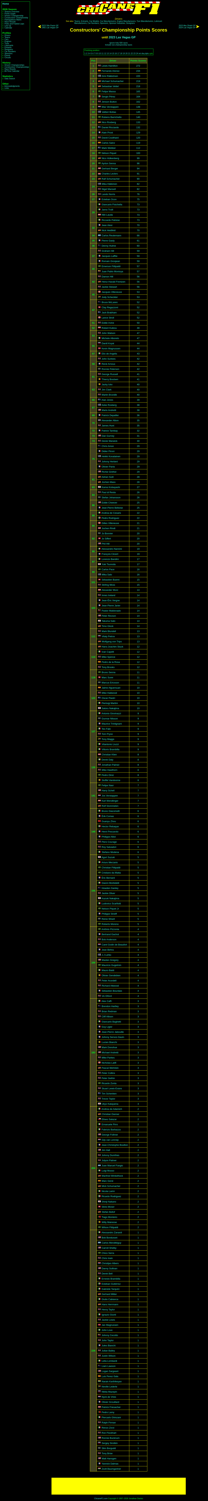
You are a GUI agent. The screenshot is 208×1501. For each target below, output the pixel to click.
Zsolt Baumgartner (111, 1468)
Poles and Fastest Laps (14, 24)
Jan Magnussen (110, 1325)
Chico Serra (108, 1253)
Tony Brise (107, 1453)
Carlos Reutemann (111, 235)
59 (138, 251)
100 (138, 153)
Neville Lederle (109, 1386)
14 (110, 53)
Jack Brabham (109, 312)
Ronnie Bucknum (111, 1438)
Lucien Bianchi (109, 1042)
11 (103, 53)
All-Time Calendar (11, 71)
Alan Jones (107, 400)
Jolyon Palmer (109, 1160)
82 (138, 184)
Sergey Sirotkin (110, 1443)
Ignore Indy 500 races (118, 43)
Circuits (7, 58)
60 (138, 245)
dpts (147, 53)
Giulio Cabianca (110, 1299)
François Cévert (110, 554)
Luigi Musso (108, 1170)
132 (138, 127)
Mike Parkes (108, 1057)
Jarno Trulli (107, 209)
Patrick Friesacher (111, 1407)
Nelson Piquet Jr (110, 908)
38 (138, 405)
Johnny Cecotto (110, 1335)
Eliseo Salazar (109, 1119)
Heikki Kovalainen (111, 456)
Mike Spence (108, 657)
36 (138, 415)
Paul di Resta (109, 492)
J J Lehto (106, 955)
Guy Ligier (107, 1026)
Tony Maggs (108, 739)
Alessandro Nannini (112, 548)
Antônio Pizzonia (110, 929)
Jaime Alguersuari (111, 687)
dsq (143, 53)
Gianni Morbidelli (110, 883)
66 (138, 235)
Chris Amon (108, 446)
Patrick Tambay (110, 430)
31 (138, 435)
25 (138, 502)
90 (138, 178)
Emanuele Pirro (110, 1124)
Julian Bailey (108, 1350)
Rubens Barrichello (112, 117)
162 (138, 101)
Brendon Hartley (110, 1006)
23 (134, 53)
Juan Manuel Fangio (112, 1165)
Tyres (6, 43)
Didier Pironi (108, 451)
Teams (7, 37)
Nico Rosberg (109, 122)
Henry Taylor (108, 1309)
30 (138, 441)
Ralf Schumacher (111, 178)
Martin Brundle (109, 394)
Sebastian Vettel (110, 86)
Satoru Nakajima (110, 708)
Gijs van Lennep (110, 1139)
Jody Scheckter (110, 297)
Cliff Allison (107, 1016)
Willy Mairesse (109, 1222)
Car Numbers (10, 51)
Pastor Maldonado (111, 610)
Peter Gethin (108, 1078)
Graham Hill (108, 251)
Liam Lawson (108, 1366)
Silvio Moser (108, 1206)
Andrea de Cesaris (111, 513)
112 (138, 148)
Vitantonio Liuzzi (110, 744)
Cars (6, 39)
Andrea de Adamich (112, 1109)
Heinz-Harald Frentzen (113, 281)
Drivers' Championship (13, 16)
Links (6, 88)
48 (138, 328)
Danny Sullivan (109, 1268)
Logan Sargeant (110, 1371)
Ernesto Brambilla (111, 1278)
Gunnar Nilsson (110, 718)
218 (138, 86)
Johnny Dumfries (110, 1155)
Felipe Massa (109, 91)
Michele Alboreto (110, 338)
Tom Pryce (107, 734)
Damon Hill (107, 276)
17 (119, 53)
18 (121, 53)
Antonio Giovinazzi (111, 713)
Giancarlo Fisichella (112, 204)
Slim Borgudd (109, 1448)
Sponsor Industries (117, 23)
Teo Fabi (106, 728)
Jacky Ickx (107, 384)
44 (138, 343)
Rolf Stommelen (110, 806)
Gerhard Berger (110, 168)
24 (137, 53)
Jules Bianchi (108, 1345)
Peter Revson (109, 615)
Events (7, 55)
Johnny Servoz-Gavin (113, 1037)
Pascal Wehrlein (110, 1068)
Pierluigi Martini (110, 703)
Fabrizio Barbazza (111, 1129)
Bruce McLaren (110, 302)
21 (129, 53)
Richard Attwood (110, 985)
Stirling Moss (108, 584)
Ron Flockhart (109, 1432)
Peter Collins (108, 1073)
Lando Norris (108, 194)
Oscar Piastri (108, 698)
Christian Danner (110, 1114)
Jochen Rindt (108, 528)
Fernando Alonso (111, 71)
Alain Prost (107, 132)
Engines (7, 41)
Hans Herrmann (110, 1304)
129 (138, 132)
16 (116, 53)
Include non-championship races (118, 45)
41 (138, 374)
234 (138, 71)
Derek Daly (107, 759)
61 (138, 240)
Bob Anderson (109, 939)
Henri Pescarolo (110, 831)
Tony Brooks (108, 667)
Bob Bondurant (109, 1237)
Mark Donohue (109, 1047)
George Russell (110, 374)
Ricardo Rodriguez (111, 1196)
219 (138, 81)
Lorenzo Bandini (110, 559)
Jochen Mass (108, 482)
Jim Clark (106, 389)
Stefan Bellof (108, 1212)
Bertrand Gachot (110, 934)
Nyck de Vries (109, 1397)
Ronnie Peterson (110, 369)
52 (138, 302)
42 (138, 358)
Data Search (9, 79)
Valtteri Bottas (109, 112)
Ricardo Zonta (109, 1083)
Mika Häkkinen (109, 184)
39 (138, 400)
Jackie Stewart (109, 286)
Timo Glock (107, 626)
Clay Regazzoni (110, 307)
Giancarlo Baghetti (111, 1021)
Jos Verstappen (110, 795)
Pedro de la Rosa (111, 662)
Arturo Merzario (110, 862)
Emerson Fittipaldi (111, 266)
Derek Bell (107, 1273)
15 (113, 53)
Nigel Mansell (109, 189)
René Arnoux (108, 364)
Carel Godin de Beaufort (114, 944)
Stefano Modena (110, 852)
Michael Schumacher (113, 81)
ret (140, 53)
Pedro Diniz (108, 775)
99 (138, 158)
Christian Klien (109, 754)
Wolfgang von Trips (112, 641)
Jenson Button (109, 101)
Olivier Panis (108, 466)
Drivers (7, 35)
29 (138, 446)
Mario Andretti (109, 410)
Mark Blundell (109, 631)
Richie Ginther (109, 471)
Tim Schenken (109, 1093)
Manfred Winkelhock (112, 1175)
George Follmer (110, 1134)
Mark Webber (109, 148)
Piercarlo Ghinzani (111, 1417)
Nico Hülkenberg (110, 158)
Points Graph (9, 14)
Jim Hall (106, 1150)
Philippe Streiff (109, 913)
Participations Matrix (12, 20)
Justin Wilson (108, 1355)
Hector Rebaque (110, 826)
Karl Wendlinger (110, 800)
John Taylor (108, 1340)
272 (138, 65)
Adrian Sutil (107, 477)
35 (138, 420)
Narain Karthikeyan (112, 1381)
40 (138, 384)
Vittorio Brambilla (111, 749)
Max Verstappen (110, 106)
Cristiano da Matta (111, 872)
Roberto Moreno (110, 924)
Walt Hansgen (109, 1458)
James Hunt (108, 425)
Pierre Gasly (108, 240)
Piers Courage (109, 841)
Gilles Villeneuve (110, 523)
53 (138, 292)
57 (138, 266)
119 (138, 142)
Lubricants (8, 45)
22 (132, 53)
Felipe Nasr (108, 785)
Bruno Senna (108, 672)
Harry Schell (108, 790)
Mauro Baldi (108, 970)
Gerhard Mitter (109, 1294)
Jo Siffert (106, 538)
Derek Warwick (110, 441)
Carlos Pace (108, 569)
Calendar (8, 28)
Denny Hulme (109, 245)
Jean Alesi (107, 225)
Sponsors (8, 53)
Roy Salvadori (109, 847)
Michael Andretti (110, 1052)
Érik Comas (108, 816)
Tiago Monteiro (109, 1217)
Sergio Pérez (108, 96)
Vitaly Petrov (108, 636)
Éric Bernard (108, 877)
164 (138, 96)
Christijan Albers (110, 1263)
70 (138, 225)
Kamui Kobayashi (111, 487)
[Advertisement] (119, 1486)
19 (124, 53)
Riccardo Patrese (111, 220)
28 (138, 477)
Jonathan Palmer (111, 764)
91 (138, 173)
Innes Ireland (108, 595)
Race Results (10, 22)
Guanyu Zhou (109, 821)
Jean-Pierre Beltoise (112, 507)
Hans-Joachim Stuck (112, 646)
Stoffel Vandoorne (111, 780)
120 (138, 137)
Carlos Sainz (108, 142)
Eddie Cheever (109, 502)
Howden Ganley (110, 888)
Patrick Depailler (110, 415)
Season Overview (11, 12)
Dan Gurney (108, 435)
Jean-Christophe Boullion (115, 1145)
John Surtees (108, 358)
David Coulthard (110, 137)
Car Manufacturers (108, 21)
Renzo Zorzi (108, 1427)
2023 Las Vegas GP (122, 37)
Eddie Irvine (108, 322)
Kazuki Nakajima (110, 898)
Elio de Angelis (109, 353)
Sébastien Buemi (111, 579)
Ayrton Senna (109, 163)
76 (138, 194)
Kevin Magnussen (111, 348)
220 (138, 76)
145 (138, 112)
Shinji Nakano (109, 1201)
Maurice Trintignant (112, 723)
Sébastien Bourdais (112, 990)
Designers (8, 49)
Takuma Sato (108, 621)
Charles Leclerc (110, 173)
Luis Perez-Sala (110, 1376)
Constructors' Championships (16, 67)
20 (126, 53)
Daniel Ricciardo (110, 127)
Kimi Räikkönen (110, 76)
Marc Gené (107, 1181)
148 (138, 106)
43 (138, 353)
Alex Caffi (107, 1001)
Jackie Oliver (108, 893)
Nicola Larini (108, 1191)
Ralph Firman (109, 1422)
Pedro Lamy (108, 1412)
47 (138, 333)
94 (138, 168)
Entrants (7, 47)
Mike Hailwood (109, 693)
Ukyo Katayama (110, 1103)
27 (138, 487)
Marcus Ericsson (110, 682)
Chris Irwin (107, 1258)
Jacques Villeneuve (112, 292)
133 (138, 122)
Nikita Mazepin (109, 1391)
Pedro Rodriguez (110, 518)
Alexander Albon (110, 420)
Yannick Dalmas (110, 1463)
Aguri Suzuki (108, 857)
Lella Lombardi (109, 1361)
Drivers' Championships (14, 65)
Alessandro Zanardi (112, 1232)
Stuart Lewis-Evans (112, 1088)
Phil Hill (106, 543)
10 (100, 53)
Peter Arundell (109, 980)
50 (138, 322)
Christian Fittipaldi (111, 867)
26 (138, 492)
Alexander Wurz (110, 590)
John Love (107, 1330)
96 (138, 163)
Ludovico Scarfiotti (111, 903)
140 (138, 117)
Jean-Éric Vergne (111, 600)
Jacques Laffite (110, 256)
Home (5, 3)
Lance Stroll (108, 317)
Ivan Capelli (108, 651)
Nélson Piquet (109, 153)
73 (138, 204)
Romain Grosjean (111, 261)
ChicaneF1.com (101, 1499)
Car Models (94, 21)
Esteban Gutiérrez (111, 1283)
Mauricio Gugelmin (111, 965)
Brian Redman (109, 1011)
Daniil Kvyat (108, 343)
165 (138, 91)
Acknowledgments (12, 86)
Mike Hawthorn (109, 770)
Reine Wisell (108, 919)
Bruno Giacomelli (111, 811)
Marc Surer (107, 677)
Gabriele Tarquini (111, 1289)
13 (108, 53)
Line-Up (7, 26)
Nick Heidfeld (108, 230)
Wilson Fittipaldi (110, 1227)
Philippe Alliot (109, 836)
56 (138, 276)
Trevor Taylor (108, 1098)
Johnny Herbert (110, 461)
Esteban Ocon (109, 199)
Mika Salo (107, 574)
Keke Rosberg (109, 405)
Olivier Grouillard (110, 1402)
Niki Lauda (107, 215)
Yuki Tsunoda (109, 564)
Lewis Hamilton (110, 65)
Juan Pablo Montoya (112, 271)
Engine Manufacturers (126, 21)
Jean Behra (108, 949)
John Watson (108, 333)
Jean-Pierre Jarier (111, 605)
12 (105, 53)
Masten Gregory (110, 960)
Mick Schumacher (111, 1186)
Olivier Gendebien (111, 975)
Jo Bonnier (107, 533)
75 (138, 199)
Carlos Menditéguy (111, 1242)
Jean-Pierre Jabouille (113, 1032)
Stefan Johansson (111, 497)
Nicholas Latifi (109, 1062)
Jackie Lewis (108, 1319)
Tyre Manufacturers (145, 21)
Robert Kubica (109, 328)
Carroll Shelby (109, 1248)
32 (138, 430)
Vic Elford (107, 996)
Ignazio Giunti (109, 1314)
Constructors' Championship (16, 18)
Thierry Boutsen (110, 379)
